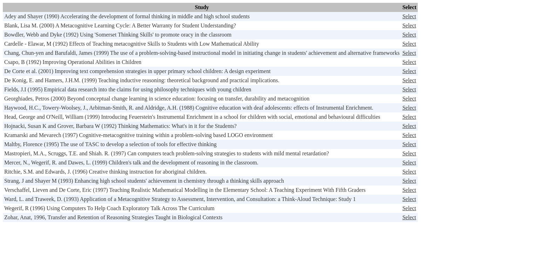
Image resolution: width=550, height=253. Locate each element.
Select (409, 16)
